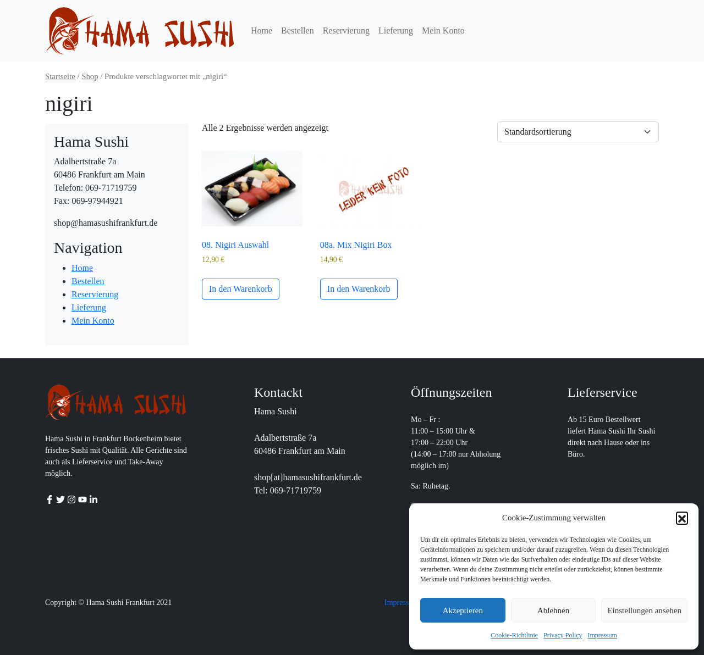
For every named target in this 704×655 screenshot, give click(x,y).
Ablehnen (553, 610)
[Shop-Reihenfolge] (578, 131)
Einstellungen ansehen (644, 610)
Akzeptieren (463, 610)
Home (261, 30)
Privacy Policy (562, 635)
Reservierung (346, 30)
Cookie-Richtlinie (514, 635)
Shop (89, 76)
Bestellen (297, 30)
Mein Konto (443, 30)
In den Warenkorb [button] (240, 288)
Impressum (602, 635)
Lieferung (395, 30)
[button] (682, 517)
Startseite (60, 76)
